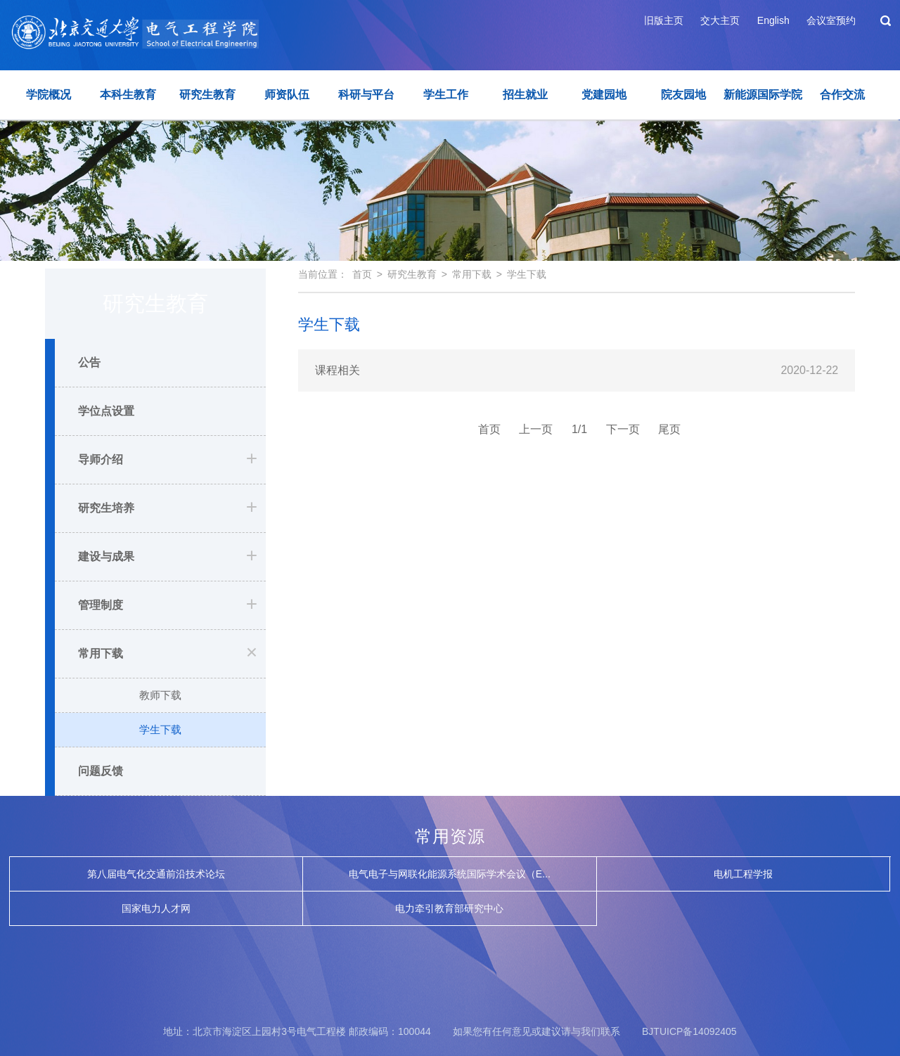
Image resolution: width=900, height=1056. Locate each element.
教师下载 (160, 695)
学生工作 (445, 95)
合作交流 (842, 95)
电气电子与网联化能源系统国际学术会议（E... (450, 874)
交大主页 (720, 20)
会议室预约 (831, 20)
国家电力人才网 (156, 908)
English (773, 20)
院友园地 (683, 95)
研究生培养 (106, 508)
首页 (362, 274)
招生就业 (525, 95)
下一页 (623, 429)
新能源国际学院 (763, 95)
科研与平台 (366, 95)
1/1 (579, 429)
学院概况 (48, 95)
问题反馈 (100, 771)
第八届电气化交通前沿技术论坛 (156, 874)
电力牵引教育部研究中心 (449, 908)
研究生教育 (207, 95)
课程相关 (337, 370)
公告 (89, 362)
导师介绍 (100, 459)
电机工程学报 (743, 874)
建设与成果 (106, 556)
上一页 (536, 429)
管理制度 (100, 605)
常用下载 (100, 653)
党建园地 (603, 95)
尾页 (669, 429)
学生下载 (160, 729)
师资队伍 (286, 95)
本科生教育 (128, 95)
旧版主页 (663, 20)
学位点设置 (106, 411)
